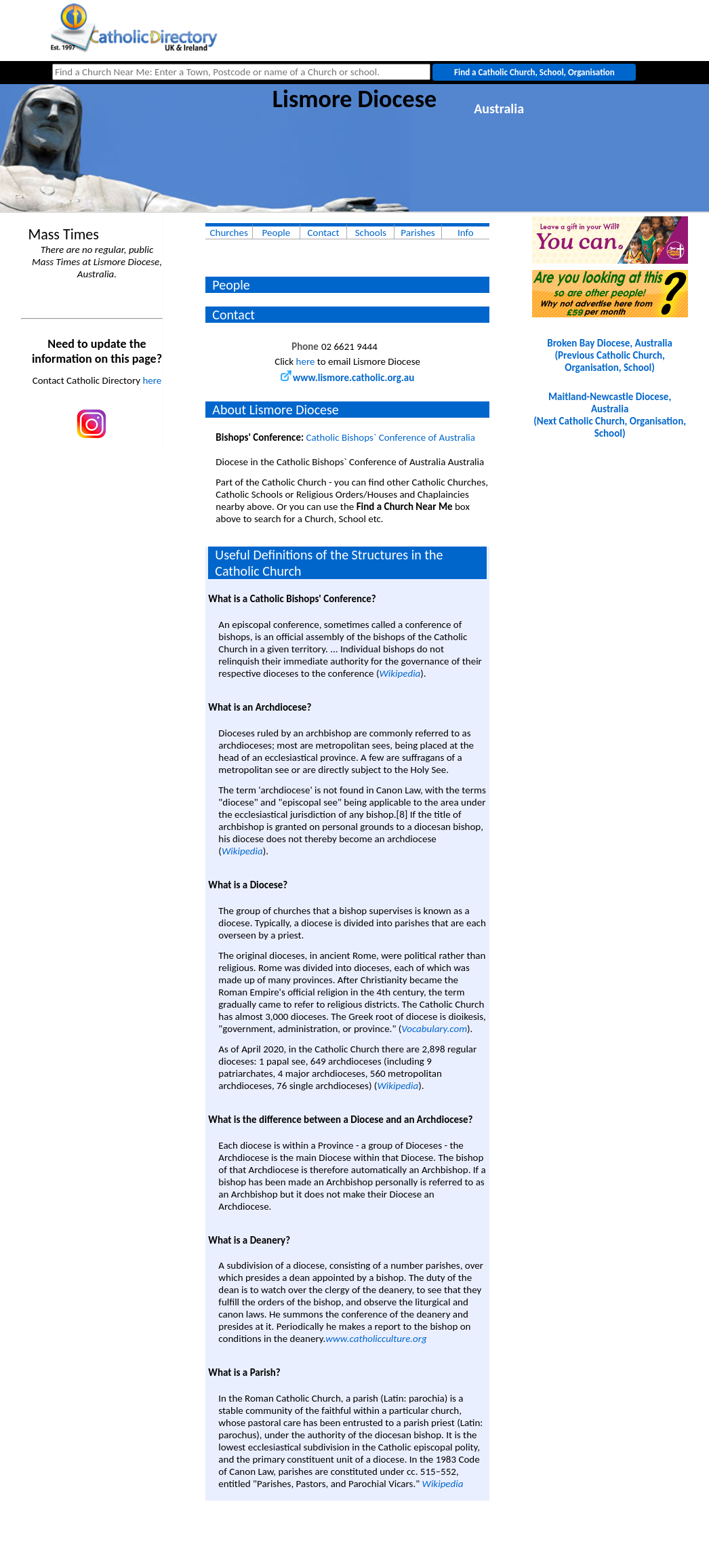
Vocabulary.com (434, 1029)
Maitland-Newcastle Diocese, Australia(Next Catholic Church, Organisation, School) (609, 415)
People (276, 232)
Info (466, 232)
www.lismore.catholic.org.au (347, 378)
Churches (229, 232)
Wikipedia (399, 673)
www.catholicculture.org (375, 1338)
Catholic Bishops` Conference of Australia (390, 437)
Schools (370, 232)
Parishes (417, 232)
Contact (324, 232)
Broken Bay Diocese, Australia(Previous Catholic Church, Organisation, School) (609, 355)
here (151, 380)
